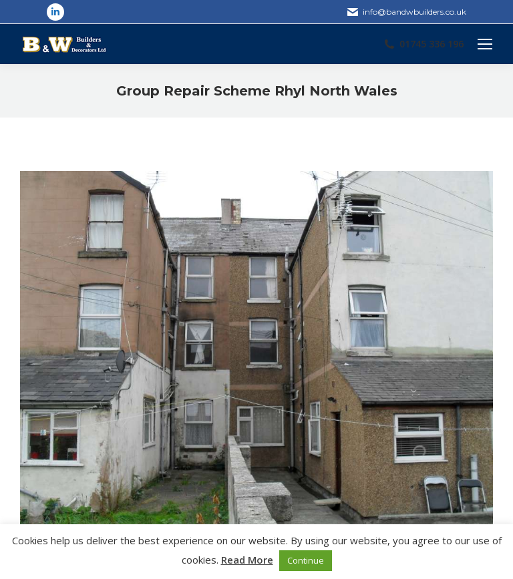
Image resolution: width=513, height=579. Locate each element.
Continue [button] (305, 560)
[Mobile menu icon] (485, 44)
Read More (247, 559)
